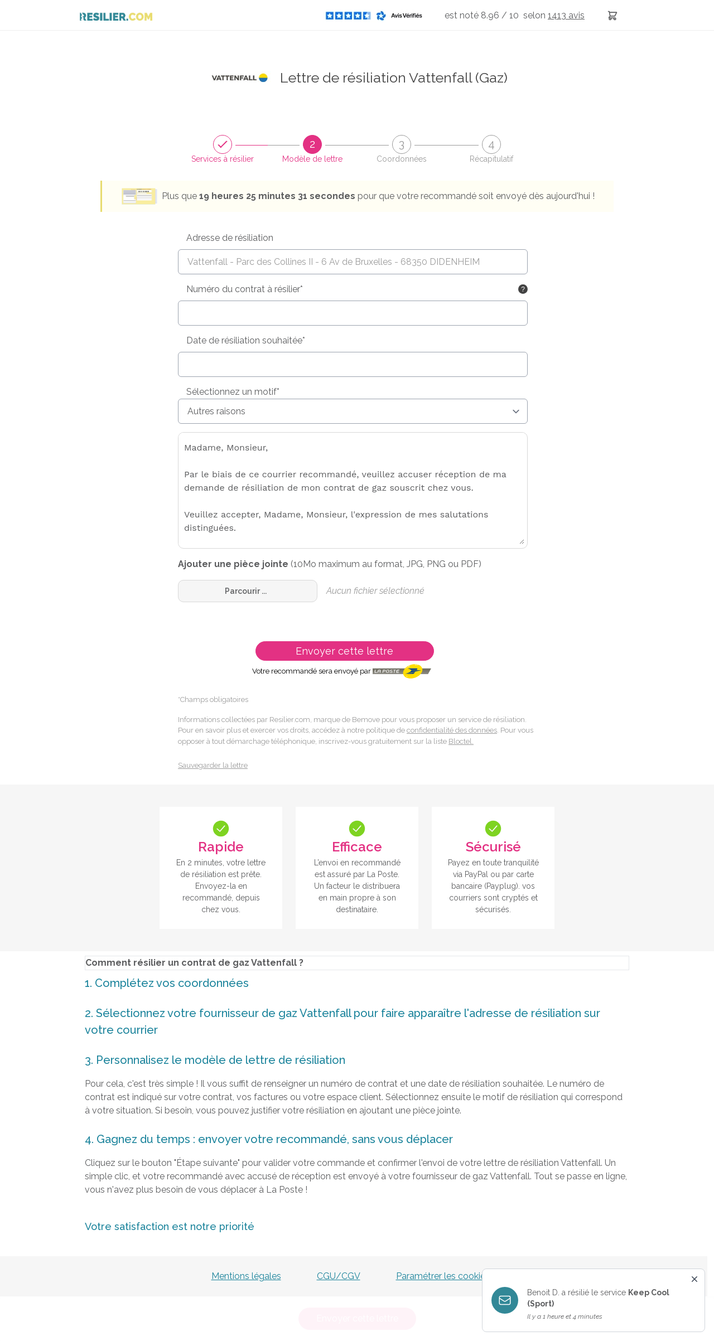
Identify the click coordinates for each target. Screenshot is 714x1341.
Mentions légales (246, 1276)
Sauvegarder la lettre (213, 765)
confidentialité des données (452, 730)
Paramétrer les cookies (443, 1276)
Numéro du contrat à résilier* (244, 289)
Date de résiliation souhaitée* (245, 340)
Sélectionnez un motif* (232, 391)
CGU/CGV (338, 1276)
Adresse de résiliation (229, 238)
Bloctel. (461, 741)
